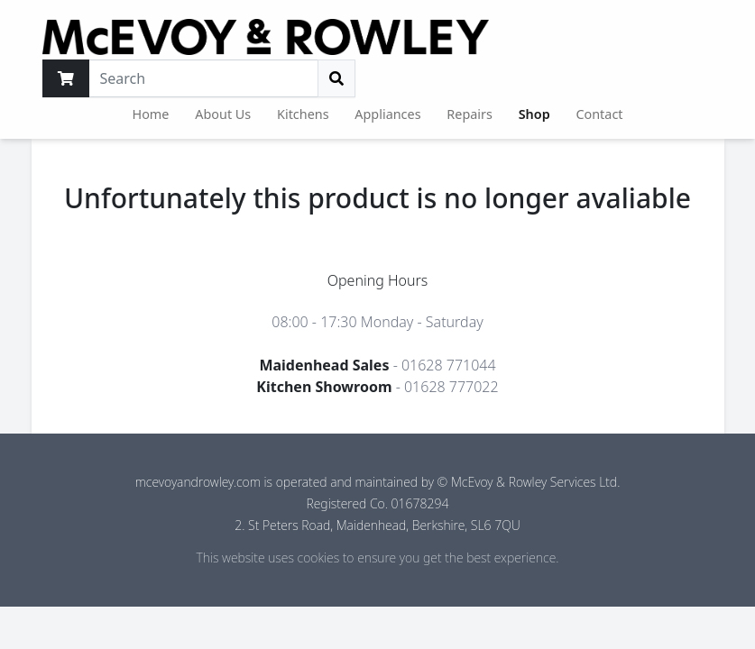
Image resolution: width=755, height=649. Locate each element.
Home (151, 114)
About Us (223, 114)
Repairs (470, 114)
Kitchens (303, 114)
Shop (534, 114)
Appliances (387, 114)
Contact (598, 114)
